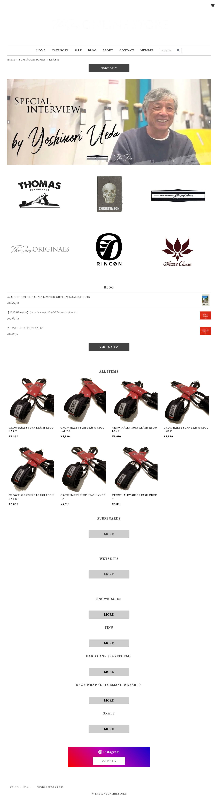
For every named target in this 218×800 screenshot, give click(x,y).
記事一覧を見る (109, 347)
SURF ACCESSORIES (32, 59)
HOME (41, 50)
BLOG (92, 50)
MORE (109, 534)
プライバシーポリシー (20, 787)
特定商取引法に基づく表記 (50, 787)
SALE (78, 50)
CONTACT (126, 50)
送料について (109, 68)
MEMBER (147, 50)
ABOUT (108, 50)
